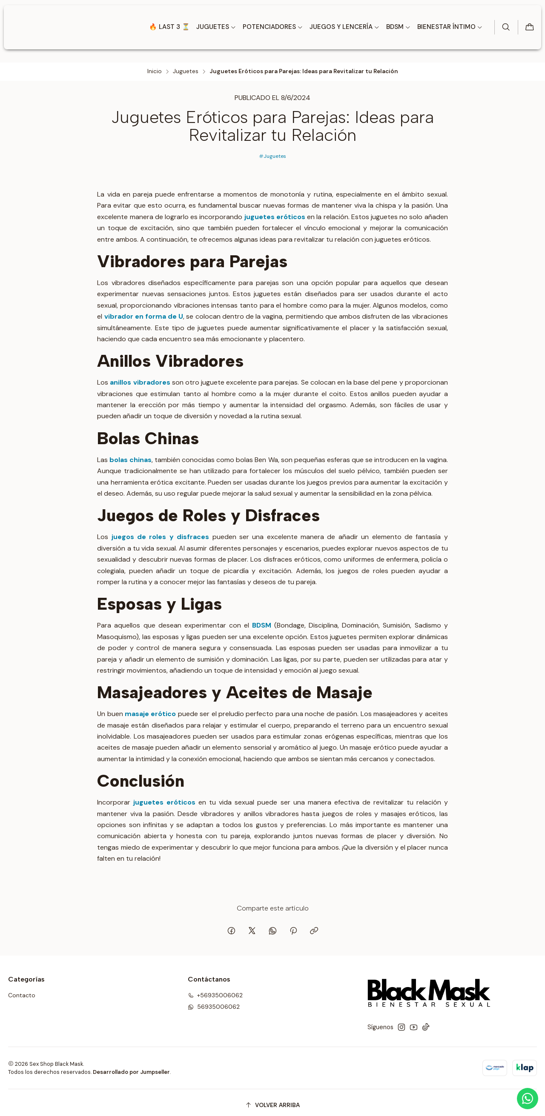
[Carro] (529, 27)
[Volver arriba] (272, 1100)
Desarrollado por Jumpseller (131, 1066)
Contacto (21, 990)
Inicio (154, 66)
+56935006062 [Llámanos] (215, 990)
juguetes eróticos (274, 211)
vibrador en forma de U (144, 311)
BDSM (261, 620)
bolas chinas (130, 454)
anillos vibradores (140, 377)
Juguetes (185, 66)
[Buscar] (504, 27)
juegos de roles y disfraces (160, 532)
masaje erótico (150, 709)
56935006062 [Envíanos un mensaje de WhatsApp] (214, 1001)
